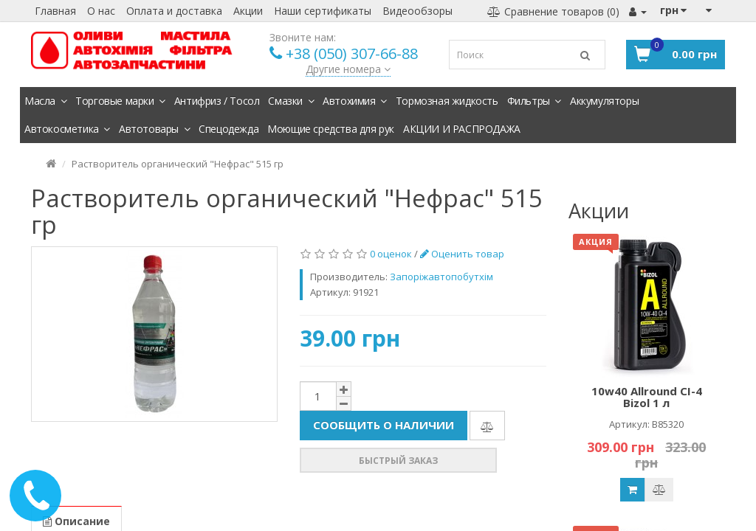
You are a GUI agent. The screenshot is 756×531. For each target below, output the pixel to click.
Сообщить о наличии (383, 424)
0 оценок (391, 253)
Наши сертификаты (322, 11)
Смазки (291, 101)
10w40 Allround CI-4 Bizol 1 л (646, 397)
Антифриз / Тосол (217, 101)
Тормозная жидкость (447, 101)
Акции (248, 11)
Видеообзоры (417, 11)
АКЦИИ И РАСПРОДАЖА (461, 129)
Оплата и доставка (174, 11)
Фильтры (534, 101)
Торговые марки (120, 101)
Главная (55, 11)
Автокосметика (67, 129)
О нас (101, 11)
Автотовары (154, 129)
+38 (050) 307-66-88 (352, 53)
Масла (45, 101)
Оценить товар (462, 253)
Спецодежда (228, 129)
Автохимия (355, 101)
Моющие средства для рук (330, 129)
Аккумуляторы (604, 101)
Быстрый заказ (398, 460)
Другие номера (348, 69)
